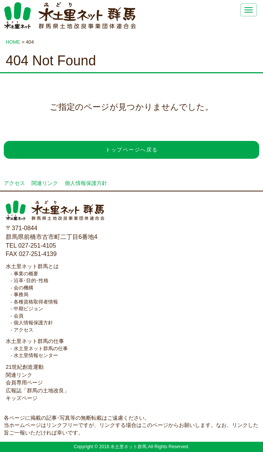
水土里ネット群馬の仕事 (35, 341)
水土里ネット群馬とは (32, 266)
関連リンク (44, 183)
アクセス (14, 183)
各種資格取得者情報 (36, 302)
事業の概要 (26, 274)
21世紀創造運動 (25, 367)
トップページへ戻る (131, 150)
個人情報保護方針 (86, 183)
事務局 (21, 294)
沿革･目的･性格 (31, 280)
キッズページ (22, 398)
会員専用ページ (24, 382)
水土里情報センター (36, 355)
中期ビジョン (28, 308)
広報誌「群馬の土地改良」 (37, 390)
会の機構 (23, 288)
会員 (18, 316)
